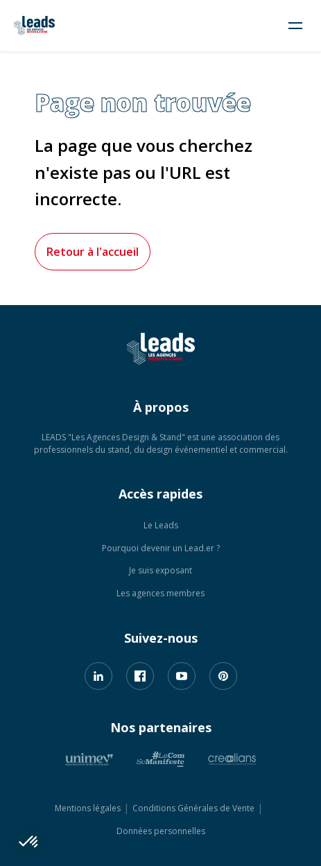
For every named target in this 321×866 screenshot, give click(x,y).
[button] (29, 842)
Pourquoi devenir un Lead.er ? (161, 548)
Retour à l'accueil (92, 251)
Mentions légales (88, 808)
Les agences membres (160, 593)
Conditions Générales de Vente (193, 808)
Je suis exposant (160, 570)
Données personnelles (160, 831)
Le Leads (161, 525)
